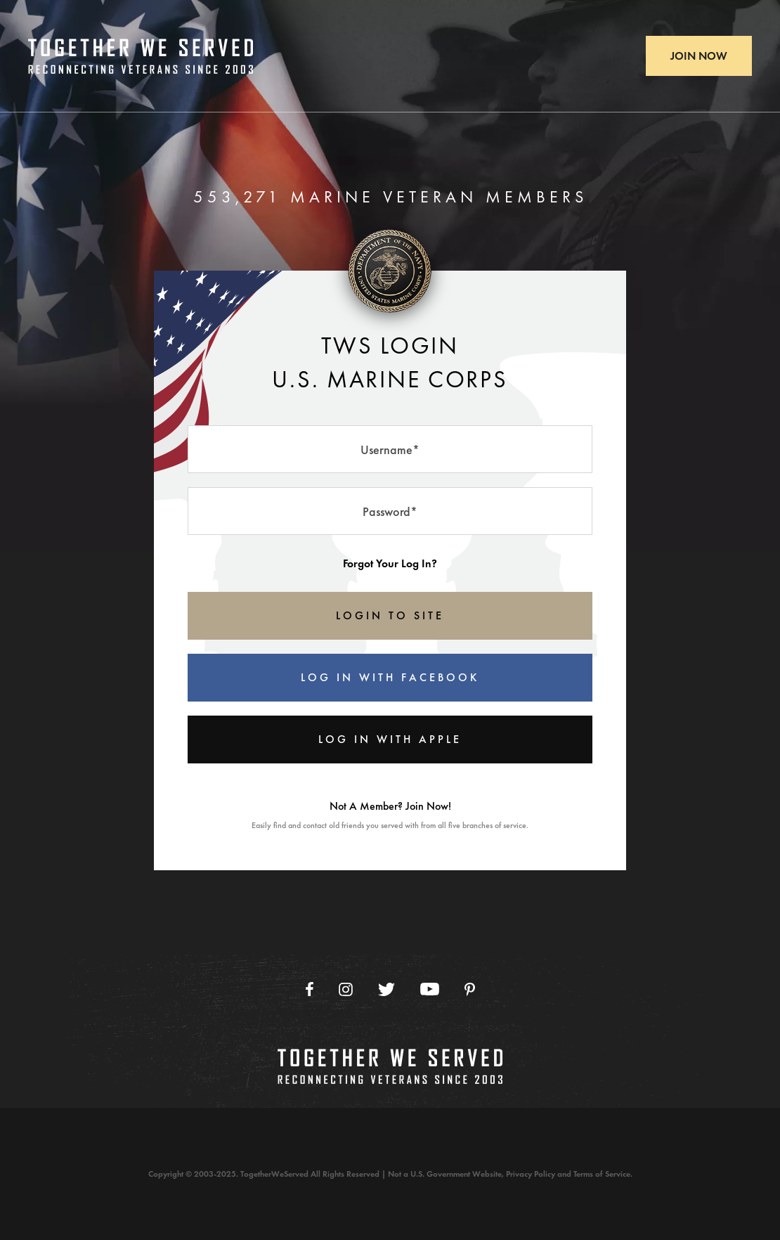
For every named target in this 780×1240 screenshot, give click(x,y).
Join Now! (428, 806)
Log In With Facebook (390, 677)
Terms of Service (601, 1174)
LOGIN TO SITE (390, 615)
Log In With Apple (390, 739)
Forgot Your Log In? (390, 563)
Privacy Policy (530, 1174)
